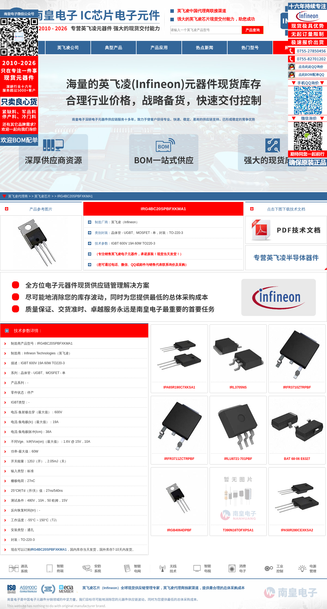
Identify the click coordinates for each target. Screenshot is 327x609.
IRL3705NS (238, 387)
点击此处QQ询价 (310, 67)
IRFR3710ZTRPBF (297, 387)
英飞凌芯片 (42, 196)
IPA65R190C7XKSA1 (179, 387)
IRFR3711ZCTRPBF (179, 459)
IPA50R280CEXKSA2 (297, 530)
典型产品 (113, 47)
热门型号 (250, 47)
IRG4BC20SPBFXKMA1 (75, 196)
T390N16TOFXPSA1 (238, 530)
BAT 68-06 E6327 (297, 459)
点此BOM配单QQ (311, 75)
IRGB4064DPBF (179, 530)
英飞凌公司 (68, 47)
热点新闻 (204, 47)
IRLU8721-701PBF (238, 459)
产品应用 (159, 47)
